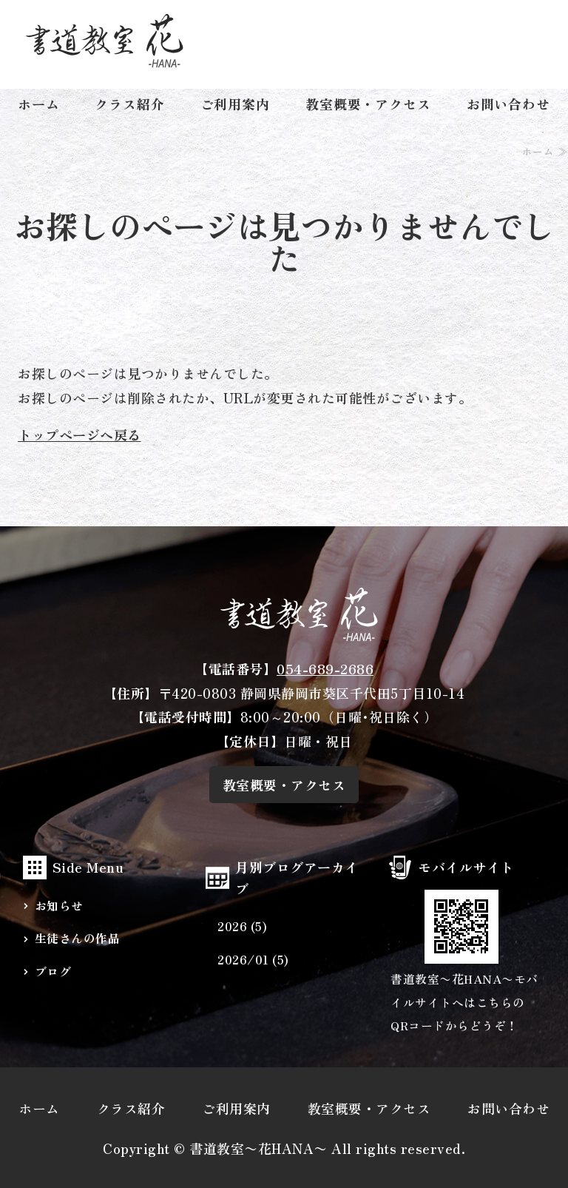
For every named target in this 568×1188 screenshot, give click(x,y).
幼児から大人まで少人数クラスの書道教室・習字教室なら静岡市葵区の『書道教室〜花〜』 (104, 41)
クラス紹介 (130, 103)
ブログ (53, 971)
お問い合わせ (508, 103)
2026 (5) (242, 926)
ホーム (39, 103)
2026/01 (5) (253, 959)
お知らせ (59, 905)
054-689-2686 (325, 668)
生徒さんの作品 (78, 938)
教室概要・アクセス (368, 103)
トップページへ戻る (79, 434)
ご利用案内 (235, 103)
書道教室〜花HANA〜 (258, 1148)
